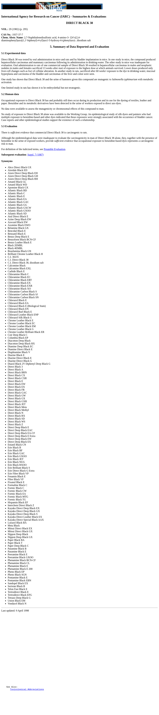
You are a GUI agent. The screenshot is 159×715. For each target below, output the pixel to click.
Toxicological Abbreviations (27, 703)
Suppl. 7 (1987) (35, 154)
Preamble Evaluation (54, 149)
